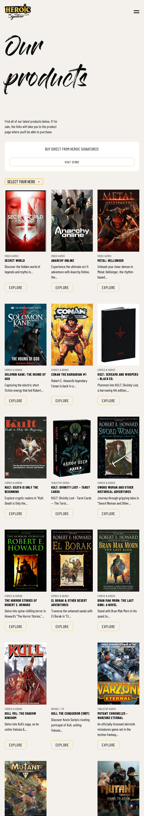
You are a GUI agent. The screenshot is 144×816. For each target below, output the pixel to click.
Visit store (72, 162)
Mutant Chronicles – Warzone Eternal (113, 715)
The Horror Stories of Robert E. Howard (21, 602)
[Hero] (24, 182)
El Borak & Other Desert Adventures (69, 602)
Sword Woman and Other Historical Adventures (115, 489)
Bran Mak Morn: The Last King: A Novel (116, 602)
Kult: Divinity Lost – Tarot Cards (70, 489)
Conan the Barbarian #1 (68, 374)
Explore (15, 287)
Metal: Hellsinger (111, 260)
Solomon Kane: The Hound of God (25, 376)
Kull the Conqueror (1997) (70, 713)
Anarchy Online (62, 260)
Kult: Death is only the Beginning (21, 489)
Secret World (15, 260)
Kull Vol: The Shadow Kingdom (20, 715)
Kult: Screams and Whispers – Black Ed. (118, 376)
